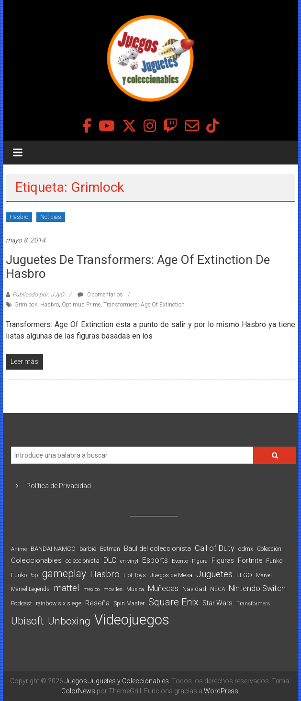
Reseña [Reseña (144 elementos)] (97, 603)
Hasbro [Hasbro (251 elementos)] (105, 574)
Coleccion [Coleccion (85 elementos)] (269, 549)
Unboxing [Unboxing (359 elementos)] (69, 621)
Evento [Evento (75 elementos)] (180, 561)
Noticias (50, 217)
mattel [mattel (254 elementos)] (66, 587)
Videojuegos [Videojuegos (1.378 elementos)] (131, 620)
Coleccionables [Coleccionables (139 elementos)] (36, 560)
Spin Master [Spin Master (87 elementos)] (129, 603)
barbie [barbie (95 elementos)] (87, 548)
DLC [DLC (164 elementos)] (109, 560)
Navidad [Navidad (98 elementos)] (194, 588)
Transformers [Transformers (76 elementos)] (253, 603)
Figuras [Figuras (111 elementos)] (223, 560)
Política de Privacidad (58, 486)
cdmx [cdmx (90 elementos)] (245, 548)
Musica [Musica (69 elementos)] (135, 589)
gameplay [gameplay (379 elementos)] (64, 574)
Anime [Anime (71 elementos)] (19, 549)
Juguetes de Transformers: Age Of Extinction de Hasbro (138, 266)
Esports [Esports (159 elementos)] (155, 560)
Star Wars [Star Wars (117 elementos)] (217, 603)
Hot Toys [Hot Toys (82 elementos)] (134, 575)
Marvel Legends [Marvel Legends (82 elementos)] (30, 589)
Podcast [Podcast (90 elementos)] (21, 603)
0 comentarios (100, 294)
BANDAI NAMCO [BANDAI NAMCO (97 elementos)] (53, 548)
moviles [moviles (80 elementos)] (113, 589)
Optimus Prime (81, 304)
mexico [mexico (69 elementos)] (91, 589)
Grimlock (25, 304)
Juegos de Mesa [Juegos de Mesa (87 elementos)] (171, 575)
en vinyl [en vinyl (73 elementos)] (129, 561)
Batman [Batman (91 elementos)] (110, 548)
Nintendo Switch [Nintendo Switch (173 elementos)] (257, 588)
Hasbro (19, 217)
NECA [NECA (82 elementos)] (217, 589)
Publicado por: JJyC (38, 294)
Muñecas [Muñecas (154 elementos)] (163, 588)
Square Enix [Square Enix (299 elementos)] (173, 602)
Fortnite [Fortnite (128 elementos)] (250, 560)
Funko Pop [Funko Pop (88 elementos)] (24, 575)
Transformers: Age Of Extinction (144, 304)
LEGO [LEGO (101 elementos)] (244, 575)
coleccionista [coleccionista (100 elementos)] (83, 560)
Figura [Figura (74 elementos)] (200, 561)
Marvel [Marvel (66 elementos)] (264, 575)
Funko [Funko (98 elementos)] (274, 560)
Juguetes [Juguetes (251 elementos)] (214, 574)
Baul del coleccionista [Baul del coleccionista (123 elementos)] (157, 549)
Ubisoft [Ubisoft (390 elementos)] (27, 621)
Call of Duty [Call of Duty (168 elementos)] (214, 548)
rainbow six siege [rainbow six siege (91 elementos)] (58, 603)
